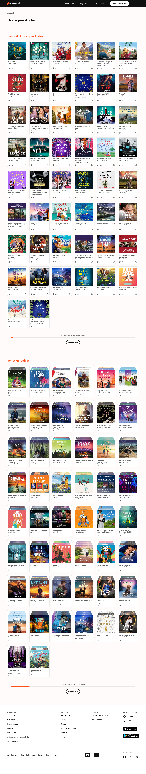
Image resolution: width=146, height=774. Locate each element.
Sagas (63, 724)
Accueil (10, 13)
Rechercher (66, 715)
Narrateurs (65, 737)
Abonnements (98, 719)
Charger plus (73, 691)
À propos (11, 715)
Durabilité (11, 733)
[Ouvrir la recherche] (137, 4)
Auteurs (64, 733)
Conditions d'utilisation (42, 755)
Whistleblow (12, 741)
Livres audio (69, 3)
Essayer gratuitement (119, 4)
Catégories (82, 3)
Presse (10, 728)
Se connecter (100, 3)
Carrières (11, 719)
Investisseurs (12, 724)
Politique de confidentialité (18, 755)
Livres (63, 719)
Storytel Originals (68, 728)
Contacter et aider (100, 715)
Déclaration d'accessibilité (18, 737)
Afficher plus (73, 342)
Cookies (57, 755)
